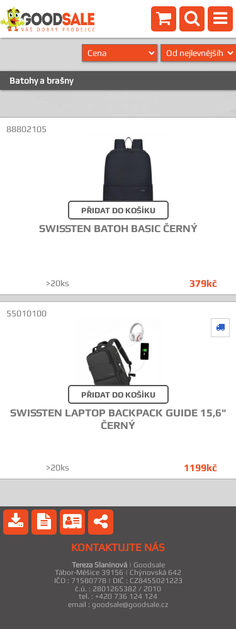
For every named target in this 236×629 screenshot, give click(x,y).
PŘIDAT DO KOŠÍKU (118, 210)
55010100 (26, 313)
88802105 (26, 129)
